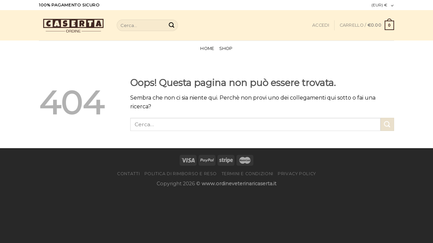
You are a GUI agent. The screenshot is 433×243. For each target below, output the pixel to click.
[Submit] (171, 25)
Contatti (128, 173)
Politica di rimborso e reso (180, 173)
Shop (226, 48)
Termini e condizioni (247, 173)
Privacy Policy (297, 173)
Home (207, 48)
